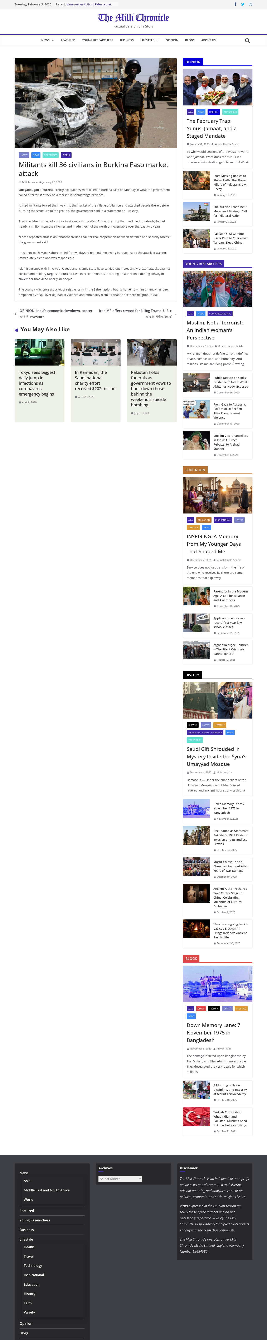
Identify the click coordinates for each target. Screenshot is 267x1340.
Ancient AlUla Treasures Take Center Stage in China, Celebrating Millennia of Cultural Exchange (230, 897)
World (66, 155)
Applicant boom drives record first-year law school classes (229, 622)
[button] (52, 40)
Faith (28, 1303)
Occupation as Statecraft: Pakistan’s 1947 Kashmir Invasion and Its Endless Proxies (231, 837)
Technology (33, 1265)
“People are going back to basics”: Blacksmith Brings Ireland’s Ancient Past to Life (231, 930)
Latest (24, 155)
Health (29, 1247)
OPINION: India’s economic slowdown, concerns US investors (53, 313)
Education (204, 519)
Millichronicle (30, 182)
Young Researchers (97, 40)
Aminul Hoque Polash (226, 144)
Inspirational (222, 519)
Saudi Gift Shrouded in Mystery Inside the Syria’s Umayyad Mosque (217, 756)
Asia (190, 111)
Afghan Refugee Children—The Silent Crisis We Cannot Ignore (231, 649)
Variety (29, 1312)
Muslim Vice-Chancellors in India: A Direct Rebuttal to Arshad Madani (230, 442)
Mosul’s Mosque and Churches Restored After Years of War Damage (230, 866)
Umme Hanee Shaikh (230, 346)
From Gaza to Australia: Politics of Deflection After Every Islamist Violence (229, 411)
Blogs (190, 40)
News (45, 40)
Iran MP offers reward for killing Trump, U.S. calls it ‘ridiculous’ (138, 313)
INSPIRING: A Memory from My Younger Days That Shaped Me (214, 544)
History (192, 725)
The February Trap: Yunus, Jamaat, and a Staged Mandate (212, 128)
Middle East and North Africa (205, 732)
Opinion (172, 40)
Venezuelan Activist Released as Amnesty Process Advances (89, 6)
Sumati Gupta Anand (229, 560)
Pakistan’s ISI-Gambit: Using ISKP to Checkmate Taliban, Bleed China (230, 238)
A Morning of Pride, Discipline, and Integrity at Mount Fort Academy (230, 1089)
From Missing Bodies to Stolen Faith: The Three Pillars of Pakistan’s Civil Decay (230, 182)
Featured (68, 40)
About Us (208, 40)
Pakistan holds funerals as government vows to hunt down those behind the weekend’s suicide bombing (151, 388)
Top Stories (50, 155)
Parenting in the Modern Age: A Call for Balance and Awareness (230, 595)
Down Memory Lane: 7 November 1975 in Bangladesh (228, 808)
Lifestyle (147, 40)
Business (127, 40)
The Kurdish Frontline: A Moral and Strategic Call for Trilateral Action (230, 211)
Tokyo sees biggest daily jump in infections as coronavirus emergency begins (37, 383)
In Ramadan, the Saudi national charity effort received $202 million (95, 380)
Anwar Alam (224, 1048)
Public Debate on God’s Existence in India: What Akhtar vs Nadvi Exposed (230, 382)
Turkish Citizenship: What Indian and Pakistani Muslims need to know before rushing (230, 1118)
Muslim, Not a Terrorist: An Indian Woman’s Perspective (215, 330)
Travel (29, 1256)
